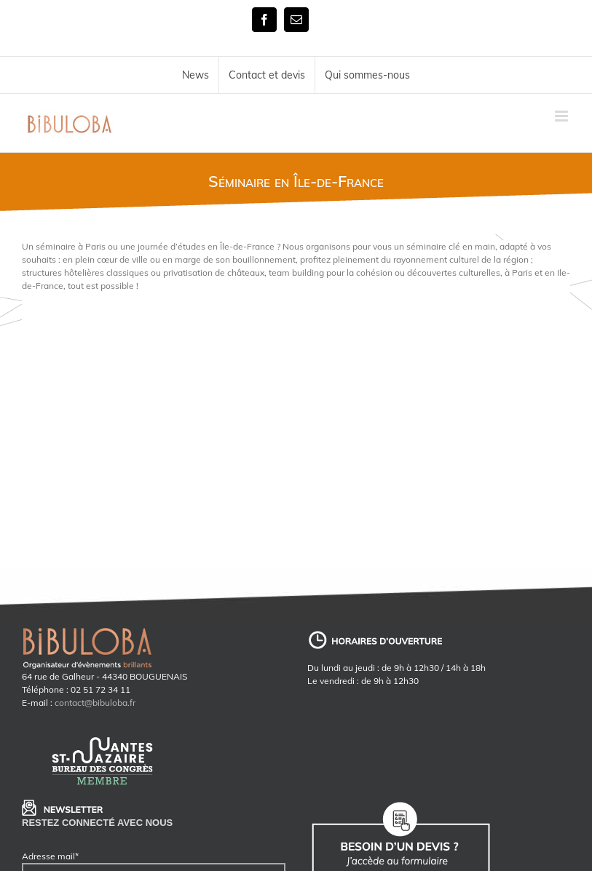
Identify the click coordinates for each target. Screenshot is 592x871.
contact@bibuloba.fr (95, 702)
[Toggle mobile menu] (562, 116)
